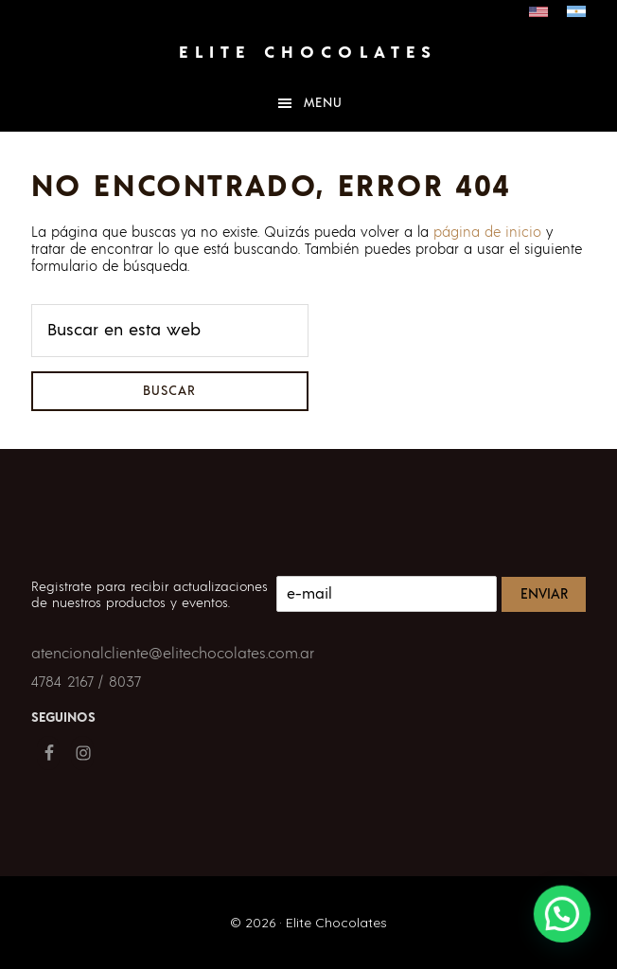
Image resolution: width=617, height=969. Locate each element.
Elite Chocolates (308, 53)
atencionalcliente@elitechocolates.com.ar (172, 653)
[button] (564, 919)
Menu (323, 103)
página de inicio (487, 232)
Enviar (544, 594)
